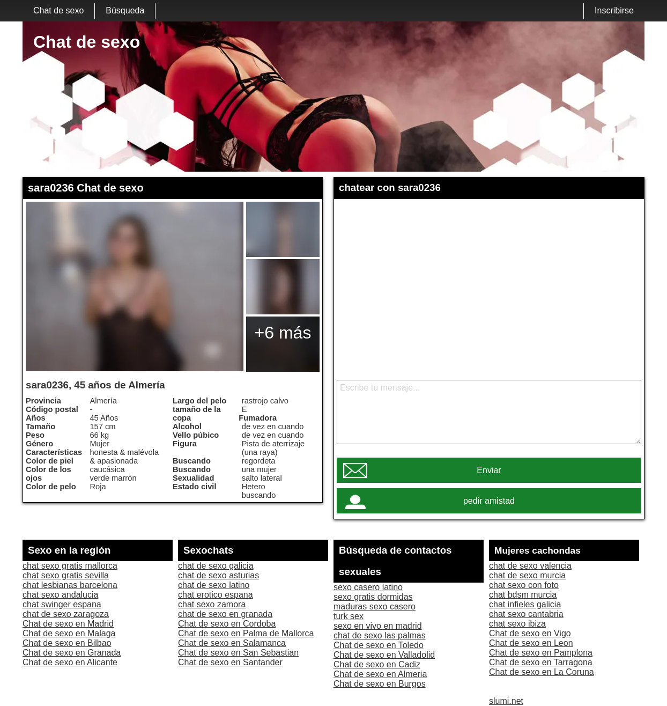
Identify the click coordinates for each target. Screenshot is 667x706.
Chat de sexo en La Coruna (541, 671)
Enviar (489, 470)
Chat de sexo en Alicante (70, 662)
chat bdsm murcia (523, 594)
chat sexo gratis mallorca (70, 565)
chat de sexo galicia (216, 565)
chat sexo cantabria (526, 614)
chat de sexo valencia (530, 565)
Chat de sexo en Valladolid (384, 654)
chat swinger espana (62, 604)
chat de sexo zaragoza (66, 614)
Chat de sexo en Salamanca (232, 643)
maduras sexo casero (375, 606)
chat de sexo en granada (225, 614)
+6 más (283, 332)
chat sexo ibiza (517, 623)
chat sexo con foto (524, 585)
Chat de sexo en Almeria (380, 674)
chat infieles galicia (525, 604)
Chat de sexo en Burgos (380, 683)
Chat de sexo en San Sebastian (238, 652)
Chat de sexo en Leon (531, 643)
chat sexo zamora (212, 604)
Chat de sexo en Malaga (69, 633)
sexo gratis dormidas (373, 596)
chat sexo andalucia (60, 594)
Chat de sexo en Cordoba (227, 623)
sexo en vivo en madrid (378, 625)
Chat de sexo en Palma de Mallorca (246, 633)
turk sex (349, 616)
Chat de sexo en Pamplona (540, 652)
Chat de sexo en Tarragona (540, 662)
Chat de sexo (58, 10)
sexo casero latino (368, 587)
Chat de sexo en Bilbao (67, 643)
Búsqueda (125, 10)
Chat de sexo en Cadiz (377, 664)
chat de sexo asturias (218, 575)
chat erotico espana (215, 594)
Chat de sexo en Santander (230, 662)
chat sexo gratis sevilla (66, 575)
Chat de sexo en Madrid (68, 623)
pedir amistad (489, 500)
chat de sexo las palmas (380, 635)
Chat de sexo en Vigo (530, 633)
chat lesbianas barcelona (70, 585)
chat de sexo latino (213, 585)
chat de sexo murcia (527, 575)
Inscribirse (614, 10)
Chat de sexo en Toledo (379, 645)
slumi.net (506, 700)
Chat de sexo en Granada (72, 652)
